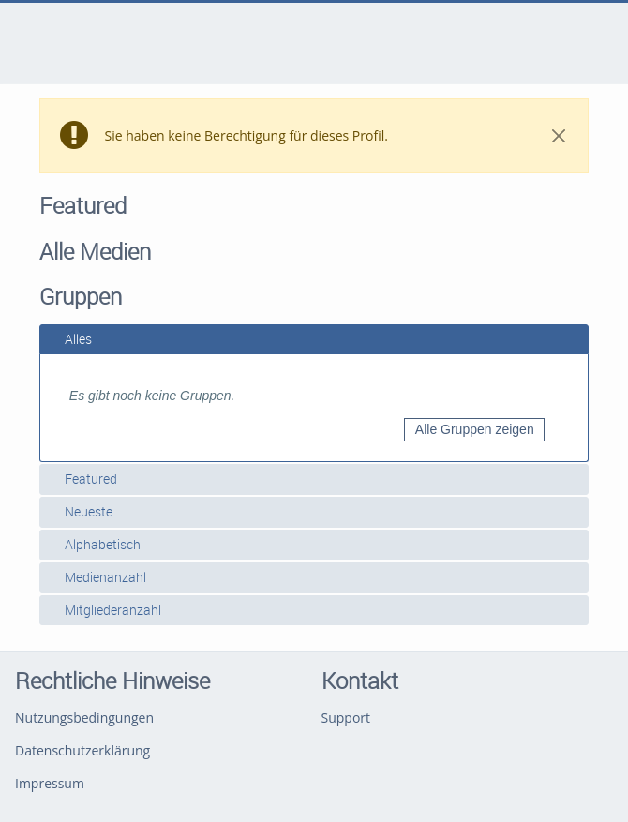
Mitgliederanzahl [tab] (105, 610)
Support (346, 717)
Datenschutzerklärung (82, 750)
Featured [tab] (83, 478)
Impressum (49, 783)
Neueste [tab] (81, 511)
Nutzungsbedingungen (84, 717)
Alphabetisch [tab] (95, 544)
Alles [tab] (71, 339)
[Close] (558, 135)
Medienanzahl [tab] (98, 577)
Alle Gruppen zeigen (474, 429)
